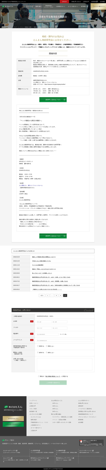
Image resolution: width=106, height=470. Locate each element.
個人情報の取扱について (52, 376)
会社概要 (102, 1)
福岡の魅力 (38, 6)
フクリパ (65, 460)
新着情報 (80, 419)
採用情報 (94, 1)
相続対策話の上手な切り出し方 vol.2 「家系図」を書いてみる (50, 281)
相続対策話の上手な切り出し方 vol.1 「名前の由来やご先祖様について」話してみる (56, 285)
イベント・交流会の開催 (59, 419)
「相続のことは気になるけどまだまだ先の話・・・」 (47, 289)
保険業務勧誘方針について (85, 414)
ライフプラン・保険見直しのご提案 (62, 417)
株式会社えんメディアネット (65, 458)
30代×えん (55, 406)
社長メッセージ (33, 403)
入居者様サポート (60, 6)
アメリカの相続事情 (37, 265)
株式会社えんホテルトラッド (40, 458)
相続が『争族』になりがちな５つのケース (44, 269)
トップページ (33, 400)
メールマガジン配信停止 (85, 408)
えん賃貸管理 (35, 450)
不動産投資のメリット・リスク (48, 6)
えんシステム (7, 458)
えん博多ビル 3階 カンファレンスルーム (31, 185)
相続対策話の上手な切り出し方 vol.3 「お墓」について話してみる (51, 277)
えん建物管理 (60, 450)
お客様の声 (86, 1)
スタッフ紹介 (33, 408)
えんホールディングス (10, 450)
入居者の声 (34, 430)
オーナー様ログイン (99, 6)
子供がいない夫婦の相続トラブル (41, 261)
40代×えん (55, 408)
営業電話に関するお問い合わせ (87, 411)
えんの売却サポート (83, 400)
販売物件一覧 (84, 6)
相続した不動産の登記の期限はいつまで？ (44, 257)
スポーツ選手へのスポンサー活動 (61, 422)
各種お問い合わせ (76, 1)
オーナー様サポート (73, 6)
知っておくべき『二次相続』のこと (42, 273)
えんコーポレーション (86, 450)
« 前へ (42, 295)
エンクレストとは (28, 6)
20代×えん (55, 403)
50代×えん (55, 411)
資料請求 (64, 1)
